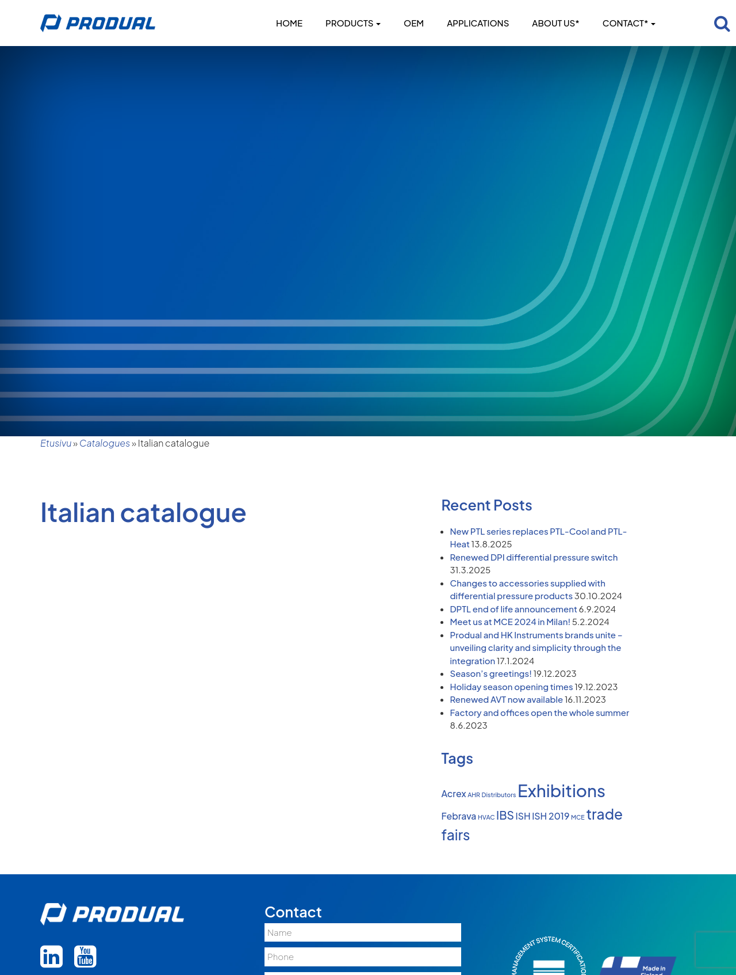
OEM (414, 22)
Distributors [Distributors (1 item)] (499, 794)
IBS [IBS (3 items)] (505, 815)
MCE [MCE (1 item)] (578, 817)
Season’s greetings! (491, 673)
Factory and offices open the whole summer (540, 712)
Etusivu (55, 443)
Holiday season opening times (511, 686)
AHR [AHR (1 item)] (473, 794)
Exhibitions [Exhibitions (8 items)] (561, 790)
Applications (478, 22)
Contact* (629, 22)
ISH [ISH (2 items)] (523, 816)
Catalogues (105, 443)
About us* (555, 22)
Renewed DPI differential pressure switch (534, 556)
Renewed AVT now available (507, 699)
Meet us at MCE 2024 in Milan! (510, 621)
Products (353, 22)
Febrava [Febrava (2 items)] (459, 816)
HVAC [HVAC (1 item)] (486, 817)
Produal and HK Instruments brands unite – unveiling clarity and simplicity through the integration (536, 647)
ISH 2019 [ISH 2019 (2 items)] (550, 816)
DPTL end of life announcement (513, 608)
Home (289, 22)
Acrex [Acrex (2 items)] (454, 793)
